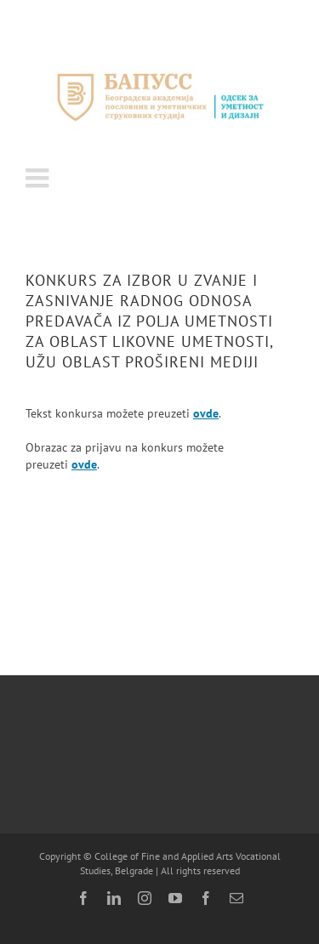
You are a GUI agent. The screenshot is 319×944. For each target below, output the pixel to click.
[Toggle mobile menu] (39, 177)
